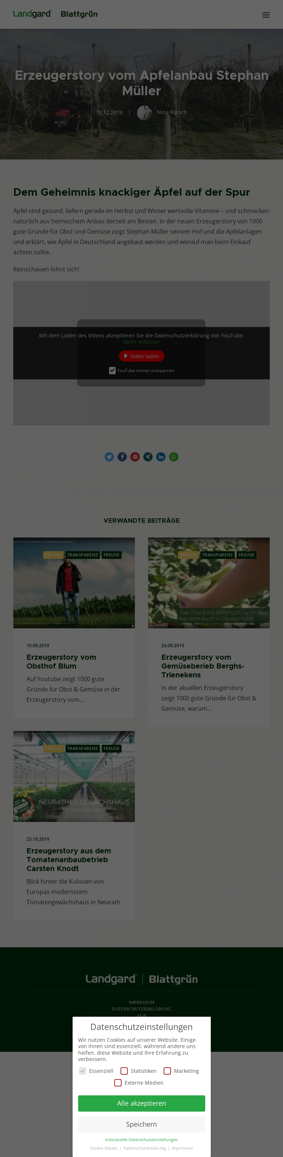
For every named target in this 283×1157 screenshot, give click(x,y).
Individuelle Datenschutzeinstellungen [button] (141, 1138)
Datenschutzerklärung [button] (145, 1147)
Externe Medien (139, 1081)
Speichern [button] (141, 1123)
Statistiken (138, 1069)
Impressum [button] (182, 1147)
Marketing (181, 1069)
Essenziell (96, 1069)
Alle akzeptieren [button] (141, 1102)
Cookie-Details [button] (104, 1147)
